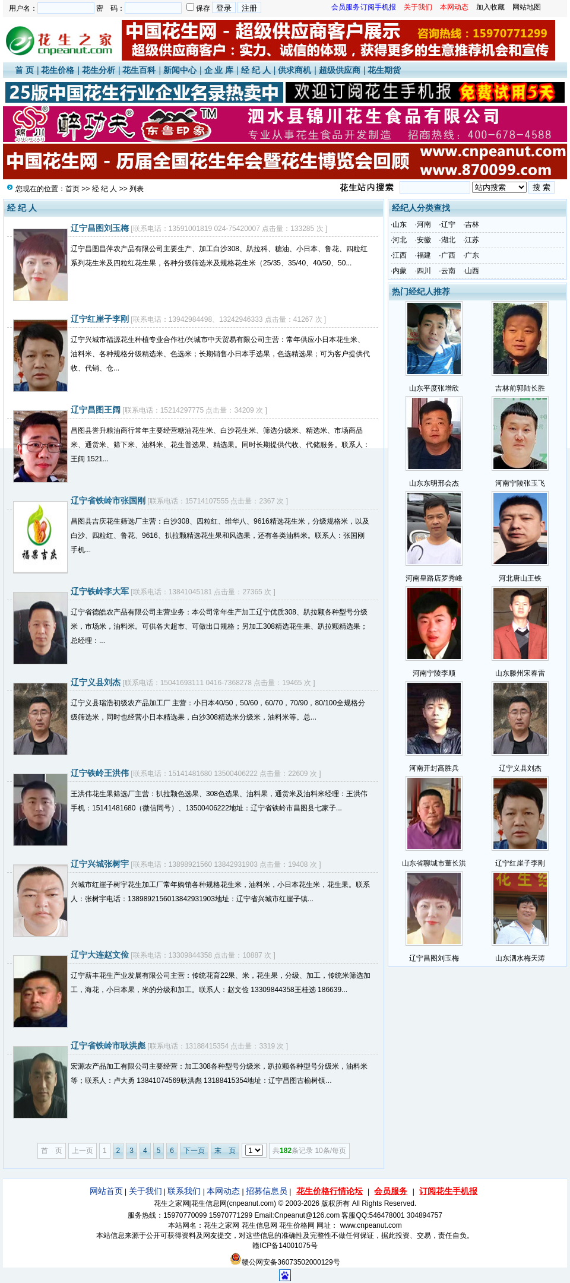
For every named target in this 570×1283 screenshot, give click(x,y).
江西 (399, 255)
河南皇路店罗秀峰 (434, 578)
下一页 (194, 1150)
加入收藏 (490, 7)
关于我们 (145, 1191)
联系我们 (184, 1191)
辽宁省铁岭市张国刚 (108, 500)
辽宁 (448, 224)
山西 (472, 271)
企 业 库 (219, 70)
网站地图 (526, 7)
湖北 (448, 240)
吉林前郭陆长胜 (520, 388)
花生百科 (139, 70)
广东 (472, 255)
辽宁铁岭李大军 (100, 591)
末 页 (225, 1150)
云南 (448, 271)
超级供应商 (339, 70)
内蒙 (399, 271)
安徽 (424, 240)
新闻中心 (180, 70)
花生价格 (57, 70)
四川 (424, 271)
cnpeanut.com (251, 1203)
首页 (72, 189)
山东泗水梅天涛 (520, 958)
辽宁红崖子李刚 (100, 319)
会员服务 (390, 1191)
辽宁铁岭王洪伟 (100, 773)
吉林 (472, 224)
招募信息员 (266, 1191)
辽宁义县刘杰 (96, 682)
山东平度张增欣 (434, 388)
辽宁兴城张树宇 (100, 864)
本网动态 (223, 1191)
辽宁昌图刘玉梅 (100, 228)
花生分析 (98, 70)
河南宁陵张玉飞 (520, 483)
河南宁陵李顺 (434, 673)
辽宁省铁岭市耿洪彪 (108, 1045)
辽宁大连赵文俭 (100, 954)
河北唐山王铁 (520, 578)
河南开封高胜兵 (434, 768)
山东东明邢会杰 (434, 483)
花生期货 (384, 70)
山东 (399, 224)
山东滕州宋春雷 (520, 673)
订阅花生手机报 (448, 1191)
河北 (399, 240)
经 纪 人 (256, 70)
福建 (424, 255)
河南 (424, 224)
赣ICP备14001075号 (284, 1245)
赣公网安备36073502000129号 (285, 1262)
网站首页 (106, 1191)
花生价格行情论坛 (329, 1191)
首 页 (24, 70)
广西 (448, 255)
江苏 (472, 240)
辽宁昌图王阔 (96, 409)
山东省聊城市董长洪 (434, 863)
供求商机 (294, 70)
